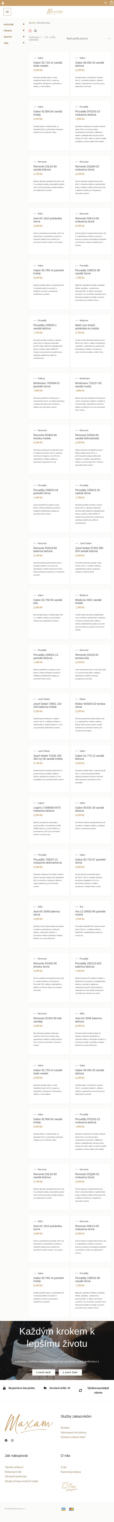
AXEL (40, 214)
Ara (81, 907)
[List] (35, 30)
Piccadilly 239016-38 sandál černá (87, 272)
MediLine (84, 320)
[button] (105, 3)
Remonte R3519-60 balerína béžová (45, 550)
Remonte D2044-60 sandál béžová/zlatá (87, 437)
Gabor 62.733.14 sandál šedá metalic (47, 64)
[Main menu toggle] (7, 11)
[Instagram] (12, 1440)
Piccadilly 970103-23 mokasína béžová (87, 113)
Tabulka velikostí (14, 1467)
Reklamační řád (13, 1471)
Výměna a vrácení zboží (73, 1437)
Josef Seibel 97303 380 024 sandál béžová (89, 550)
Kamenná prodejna (71, 1471)
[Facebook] (6, 1440)
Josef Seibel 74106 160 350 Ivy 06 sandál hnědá (47, 757)
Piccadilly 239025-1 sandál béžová (45, 327)
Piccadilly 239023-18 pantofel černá (45, 492)
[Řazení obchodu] (88, 38)
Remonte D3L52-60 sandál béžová (45, 168)
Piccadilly (84, 107)
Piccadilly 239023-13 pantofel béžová (45, 656)
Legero (41, 803)
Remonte (42, 162)
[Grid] (30, 30)
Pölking (41, 378)
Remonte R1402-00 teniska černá (45, 965)
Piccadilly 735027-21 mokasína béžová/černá (47, 861)
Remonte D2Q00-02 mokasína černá (87, 168)
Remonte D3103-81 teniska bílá (87, 656)
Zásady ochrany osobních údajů (21, 1481)
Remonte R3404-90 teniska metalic (45, 437)
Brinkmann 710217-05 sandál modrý (88, 385)
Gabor (40, 58)
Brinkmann (85, 378)
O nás (63, 1467)
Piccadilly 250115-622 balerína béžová (88, 965)
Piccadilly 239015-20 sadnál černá (87, 492)
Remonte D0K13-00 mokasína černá (87, 220)
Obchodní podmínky (16, 1476)
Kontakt (65, 1427)
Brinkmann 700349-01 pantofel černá (46, 385)
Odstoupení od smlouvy (73, 1432)
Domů (32, 22)
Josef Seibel (85, 543)
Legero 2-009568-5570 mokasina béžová (47, 809)
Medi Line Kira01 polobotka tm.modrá (87, 327)
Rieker (83, 699)
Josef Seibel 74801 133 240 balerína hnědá (47, 705)
